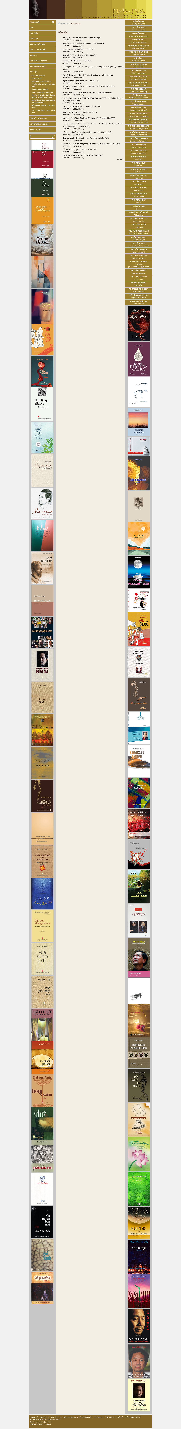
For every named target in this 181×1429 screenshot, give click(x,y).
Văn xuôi (34, 33)
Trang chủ (35, 22)
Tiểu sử (120, 1417)
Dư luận (33, 72)
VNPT (41, 1424)
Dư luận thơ (110, 1417)
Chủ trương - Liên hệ (133, 1417)
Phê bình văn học (37, 44)
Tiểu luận (34, 39)
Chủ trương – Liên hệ (39, 124)
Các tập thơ (44, 1417)
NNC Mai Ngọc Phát (38, 66)
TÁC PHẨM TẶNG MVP (38, 61)
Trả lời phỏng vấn (38, 50)
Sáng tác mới (75, 23)
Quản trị (48, 1424)
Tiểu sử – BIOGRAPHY (38, 118)
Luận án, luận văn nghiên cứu (42, 92)
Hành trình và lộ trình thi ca (41, 81)
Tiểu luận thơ (56, 1417)
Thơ (31, 28)
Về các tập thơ (37, 78)
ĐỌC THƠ (33, 55)
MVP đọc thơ (99, 1417)
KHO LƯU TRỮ (35, 129)
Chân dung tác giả (38, 76)
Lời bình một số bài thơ (40, 89)
